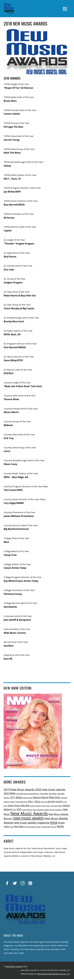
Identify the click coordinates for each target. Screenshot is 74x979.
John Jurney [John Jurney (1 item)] (46, 806)
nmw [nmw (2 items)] (6, 826)
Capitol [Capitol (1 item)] (12, 802)
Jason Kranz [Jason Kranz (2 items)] (14, 805)
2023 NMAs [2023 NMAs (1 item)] (44, 794)
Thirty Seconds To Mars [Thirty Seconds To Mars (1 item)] (32, 827)
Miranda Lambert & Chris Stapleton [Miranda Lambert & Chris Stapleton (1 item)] (49, 810)
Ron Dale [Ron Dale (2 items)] (19, 826)
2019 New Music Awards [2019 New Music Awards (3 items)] (19, 789)
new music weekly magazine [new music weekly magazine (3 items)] (31, 822)
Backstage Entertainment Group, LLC (54, 973)
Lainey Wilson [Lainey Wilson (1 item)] (27, 810)
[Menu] (65, 8)
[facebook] (7, 883)
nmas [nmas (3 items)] (61, 822)
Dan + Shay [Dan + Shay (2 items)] (34, 801)
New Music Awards (14, 966)
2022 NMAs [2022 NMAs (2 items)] (10, 793)
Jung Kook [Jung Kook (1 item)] (54, 806)
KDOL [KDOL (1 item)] (60, 806)
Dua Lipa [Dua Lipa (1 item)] (43, 802)
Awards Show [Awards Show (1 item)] (28, 798)
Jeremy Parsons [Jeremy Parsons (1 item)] (35, 806)
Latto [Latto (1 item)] (34, 810)
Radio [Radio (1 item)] (11, 827)
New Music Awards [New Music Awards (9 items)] (29, 813)
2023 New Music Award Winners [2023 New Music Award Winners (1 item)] (27, 794)
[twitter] (14, 883)
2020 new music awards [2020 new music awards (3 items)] (50, 789)
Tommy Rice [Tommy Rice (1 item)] (46, 827)
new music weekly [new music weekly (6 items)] (28, 817)
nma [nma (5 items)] (53, 822)
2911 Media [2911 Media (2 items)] (16, 797)
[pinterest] (30, 883)
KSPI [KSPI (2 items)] (19, 809)
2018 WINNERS (12, 78)
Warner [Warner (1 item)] (53, 827)
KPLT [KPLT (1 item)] (14, 810)
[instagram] (22, 883)
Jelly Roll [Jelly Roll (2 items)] (25, 805)
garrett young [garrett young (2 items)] (54, 801)
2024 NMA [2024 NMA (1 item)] (52, 794)
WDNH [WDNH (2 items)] (60, 826)
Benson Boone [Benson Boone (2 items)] (41, 797)
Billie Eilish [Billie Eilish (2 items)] (54, 797)
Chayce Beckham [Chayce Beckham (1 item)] (21, 802)
